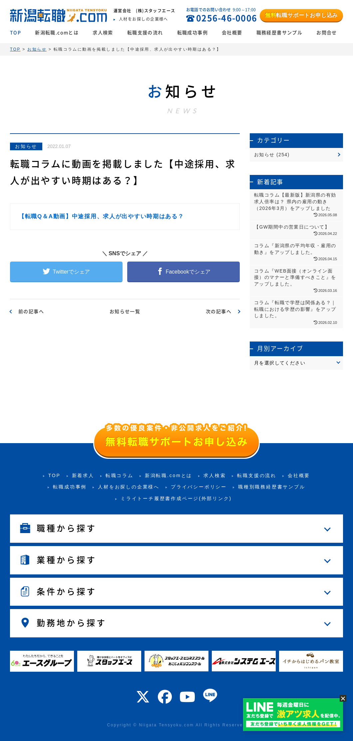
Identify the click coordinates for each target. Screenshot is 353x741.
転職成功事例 (192, 32)
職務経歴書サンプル (279, 32)
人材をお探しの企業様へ (129, 486)
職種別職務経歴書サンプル (271, 486)
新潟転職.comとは (57, 32)
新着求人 (83, 475)
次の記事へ (218, 311)
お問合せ (326, 32)
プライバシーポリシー (199, 486)
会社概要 (232, 32)
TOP (15, 32)
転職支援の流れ (145, 32)
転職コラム (120, 475)
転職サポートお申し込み (301, 15)
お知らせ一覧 (125, 311)
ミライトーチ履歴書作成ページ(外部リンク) (176, 498)
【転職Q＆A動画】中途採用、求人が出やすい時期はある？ (101, 216)
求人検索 (103, 32)
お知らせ (26, 146)
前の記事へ (31, 311)
